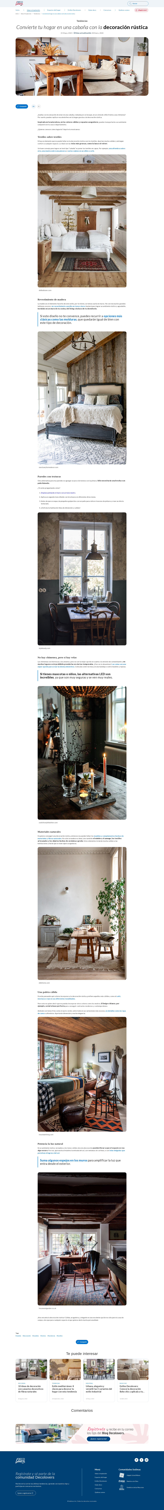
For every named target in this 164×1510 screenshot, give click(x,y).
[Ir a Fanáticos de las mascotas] (131, 1487)
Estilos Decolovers (101, 1481)
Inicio (17, 13)
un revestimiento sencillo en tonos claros (68, 306)
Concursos (98, 1488)
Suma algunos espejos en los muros (63, 1160)
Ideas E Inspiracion (26, 13)
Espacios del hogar (101, 1477)
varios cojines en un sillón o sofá (81, 151)
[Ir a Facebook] (141, 1460)
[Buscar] (137, 3)
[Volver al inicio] (20, 1461)
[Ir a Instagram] (146, 1460)
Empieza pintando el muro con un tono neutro (58, 493)
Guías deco (98, 1485)
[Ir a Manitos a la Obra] (131, 1481)
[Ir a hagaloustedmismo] (131, 1475)
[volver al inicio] (19, 5)
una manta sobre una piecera (54, 151)
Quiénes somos (100, 1492)
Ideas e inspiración (101, 1473)
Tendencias (37, 13)
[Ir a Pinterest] (136, 1460)
